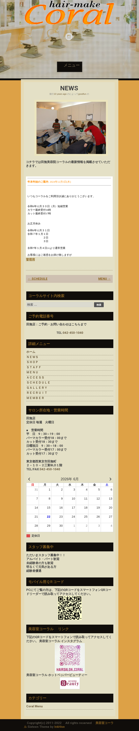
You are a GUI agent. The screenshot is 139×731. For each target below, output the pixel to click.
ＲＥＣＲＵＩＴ (36, 393)
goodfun (82, 94)
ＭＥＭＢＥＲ (35, 398)
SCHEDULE (38, 279)
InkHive (59, 727)
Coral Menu (34, 706)
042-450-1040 (73, 333)
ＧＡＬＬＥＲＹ (36, 388)
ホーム (30, 352)
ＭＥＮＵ (32, 372)
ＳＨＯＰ (32, 362)
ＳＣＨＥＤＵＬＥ (38, 382)
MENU (104, 279)
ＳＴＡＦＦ (33, 367)
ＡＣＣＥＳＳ (35, 377)
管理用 (30, 259)
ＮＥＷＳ (32, 357)
